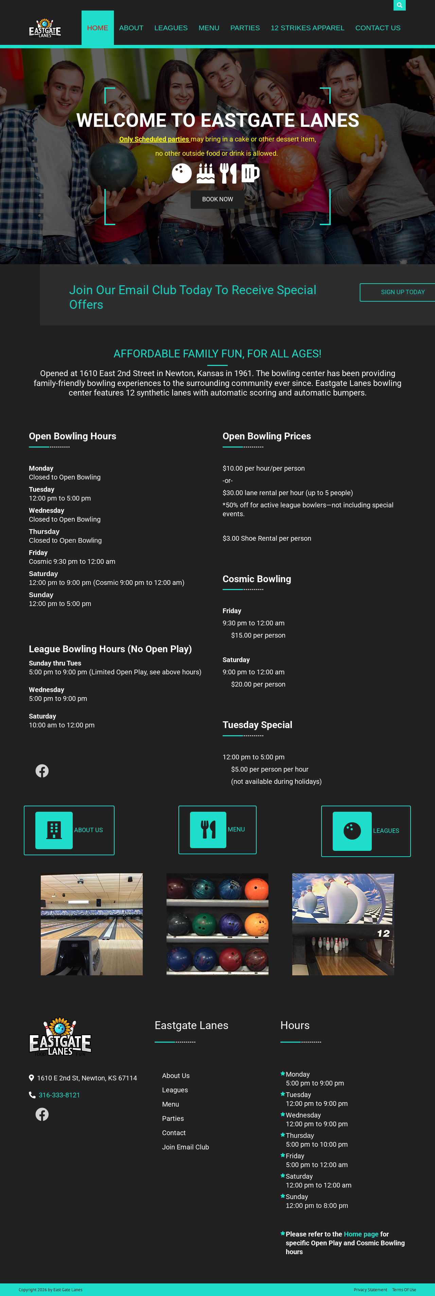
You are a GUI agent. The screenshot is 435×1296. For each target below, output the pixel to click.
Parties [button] (245, 28)
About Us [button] (69, 830)
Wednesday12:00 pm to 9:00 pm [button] (318, 1119)
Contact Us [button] (378, 28)
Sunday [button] (345, 1205)
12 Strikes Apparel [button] (308, 28)
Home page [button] (361, 1234)
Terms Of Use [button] (404, 1289)
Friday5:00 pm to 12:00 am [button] (317, 1160)
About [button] (131, 28)
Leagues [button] (171, 28)
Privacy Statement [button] (370, 1289)
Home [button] (97, 28)
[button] (45, 28)
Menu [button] (208, 28)
